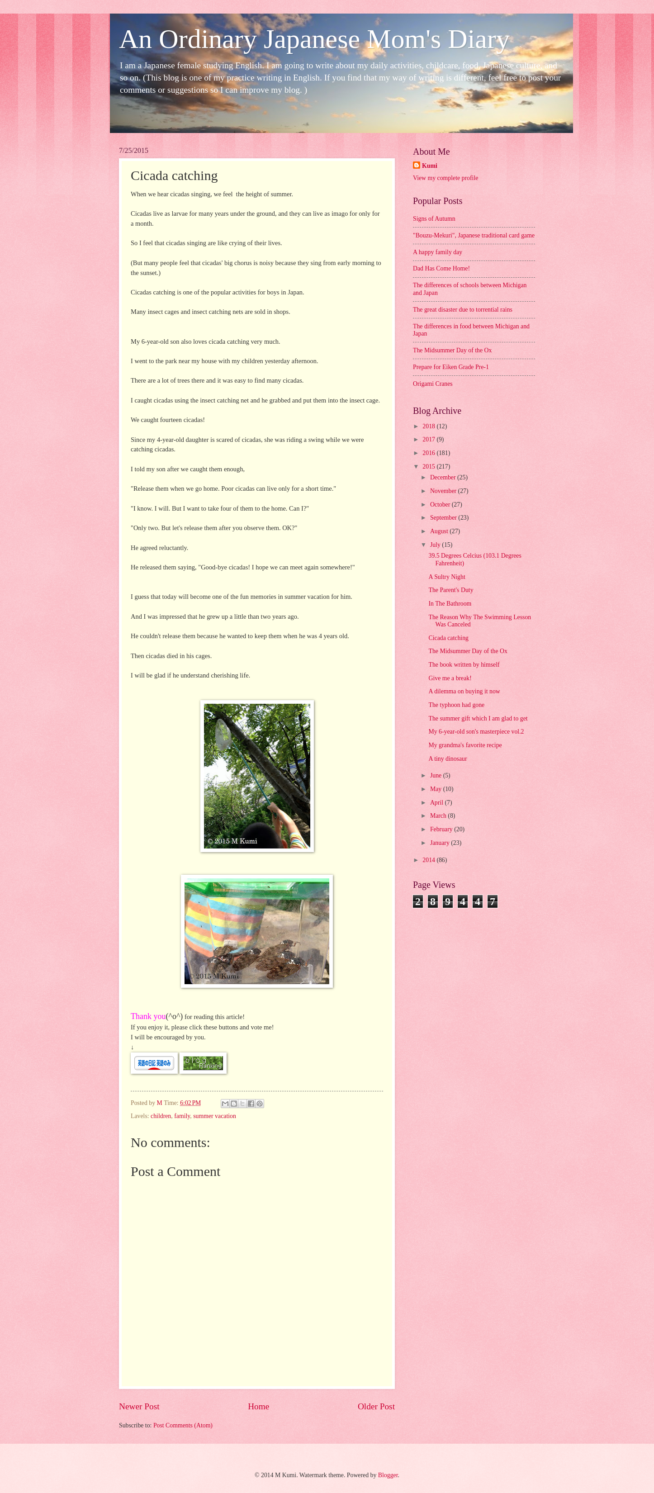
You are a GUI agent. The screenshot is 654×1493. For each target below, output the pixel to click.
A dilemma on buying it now (464, 691)
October (441, 504)
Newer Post (139, 1406)
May (436, 789)
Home (258, 1406)
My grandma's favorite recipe (465, 745)
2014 (429, 860)
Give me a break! (449, 678)
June (436, 775)
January (440, 842)
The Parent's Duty (450, 590)
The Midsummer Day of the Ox (452, 350)
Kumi (429, 165)
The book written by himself (463, 664)
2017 (429, 439)
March (439, 815)
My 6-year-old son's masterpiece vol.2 (476, 731)
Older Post (376, 1406)
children (161, 1116)
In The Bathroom (449, 603)
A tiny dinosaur (447, 758)
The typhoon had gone (456, 704)
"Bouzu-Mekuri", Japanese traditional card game (474, 235)
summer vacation (214, 1116)
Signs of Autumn (434, 218)
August (440, 531)
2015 (429, 466)
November (444, 491)
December (443, 477)
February (442, 829)
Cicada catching (448, 638)
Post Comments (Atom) (183, 1425)
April (437, 802)
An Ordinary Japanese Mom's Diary (314, 39)
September (444, 517)
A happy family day (437, 252)
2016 (429, 453)
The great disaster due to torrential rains (462, 309)
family (182, 1116)
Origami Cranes (433, 383)
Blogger (388, 1475)
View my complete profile (445, 178)
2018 (429, 426)
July (436, 544)
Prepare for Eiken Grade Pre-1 (451, 367)
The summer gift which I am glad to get (477, 718)
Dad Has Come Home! (441, 268)
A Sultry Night (446, 577)
